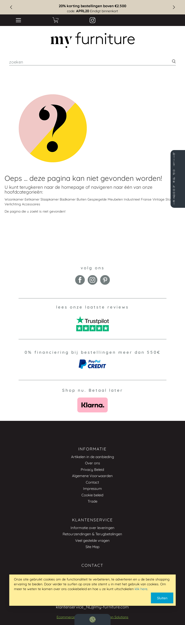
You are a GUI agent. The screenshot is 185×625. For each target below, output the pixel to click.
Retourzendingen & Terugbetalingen (92, 534)
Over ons (92, 463)
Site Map (92, 546)
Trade (92, 501)
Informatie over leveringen (92, 527)
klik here (141, 589)
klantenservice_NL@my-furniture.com (92, 606)
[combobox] (92, 62)
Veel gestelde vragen (92, 540)
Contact (92, 482)
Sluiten (162, 598)
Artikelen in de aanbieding (92, 457)
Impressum (92, 488)
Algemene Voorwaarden (92, 475)
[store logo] (92, 40)
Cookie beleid (92, 495)
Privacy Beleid (92, 469)
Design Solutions (115, 617)
